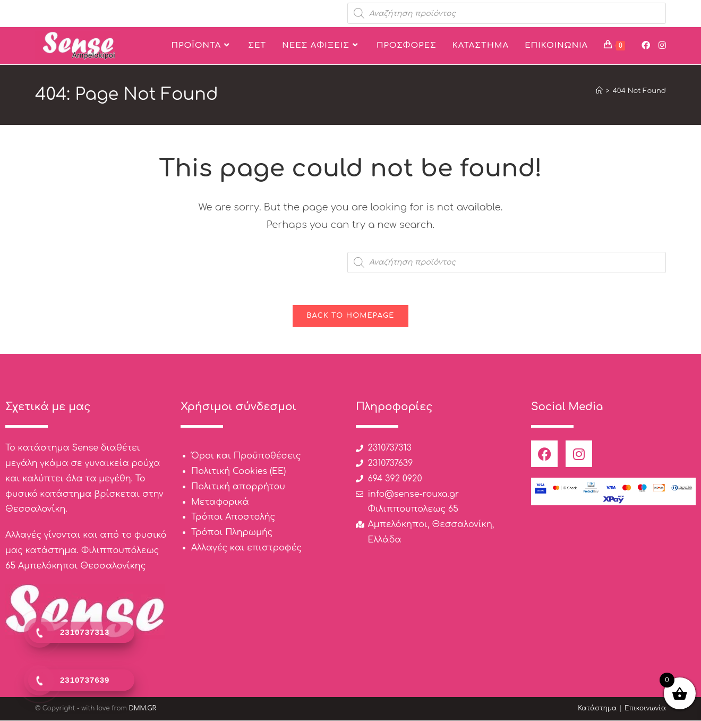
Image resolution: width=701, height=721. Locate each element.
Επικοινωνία (645, 708)
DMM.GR (142, 708)
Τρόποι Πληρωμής (231, 533)
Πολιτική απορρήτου (238, 487)
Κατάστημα (597, 708)
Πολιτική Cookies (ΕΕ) (238, 472)
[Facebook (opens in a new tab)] (645, 45)
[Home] (599, 91)
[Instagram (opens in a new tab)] (662, 45)
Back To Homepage (350, 316)
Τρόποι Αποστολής (233, 517)
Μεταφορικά (220, 502)
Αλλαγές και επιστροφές (246, 548)
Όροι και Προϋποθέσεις (246, 456)
